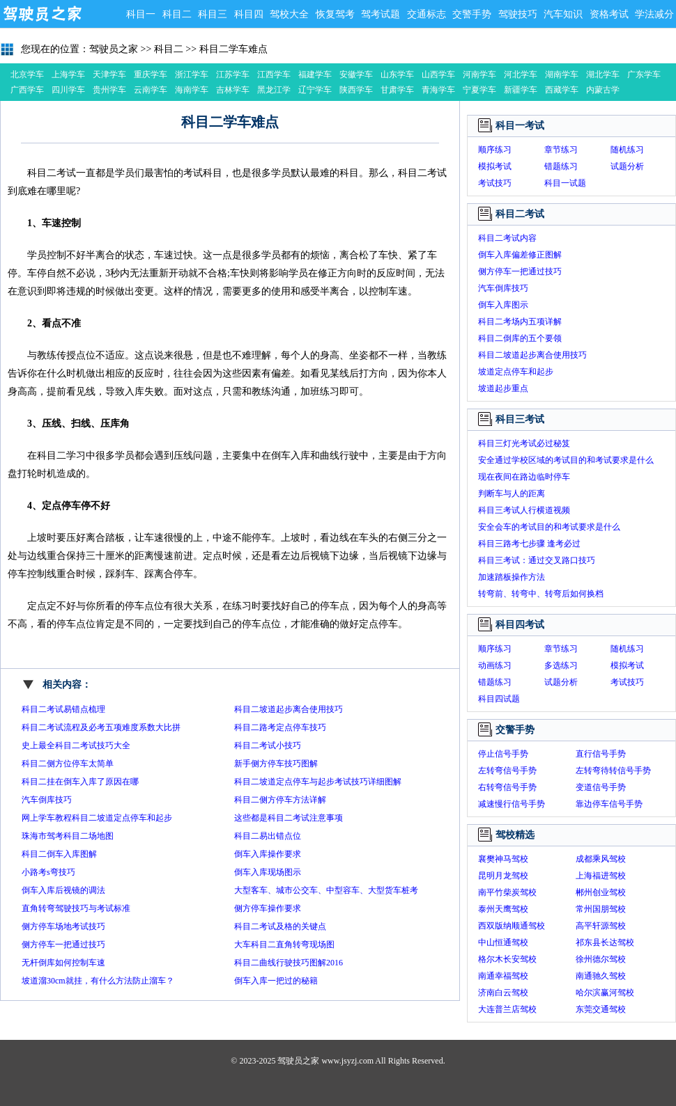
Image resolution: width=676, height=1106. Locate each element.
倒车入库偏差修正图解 (520, 255)
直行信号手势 (601, 754)
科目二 (177, 14)
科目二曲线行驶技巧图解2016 (288, 962)
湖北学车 (603, 74)
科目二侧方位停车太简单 (68, 763)
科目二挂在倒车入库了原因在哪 (80, 782)
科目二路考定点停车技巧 (280, 727)
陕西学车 (356, 90)
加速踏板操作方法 (511, 577)
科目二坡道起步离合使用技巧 (288, 709)
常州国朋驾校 (601, 909)
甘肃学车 (397, 90)
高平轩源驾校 (601, 926)
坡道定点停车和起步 (515, 372)
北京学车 (27, 74)
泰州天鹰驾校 (503, 909)
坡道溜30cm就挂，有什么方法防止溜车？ (98, 981)
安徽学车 (356, 74)
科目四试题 (499, 699)
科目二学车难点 (233, 49)
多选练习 (561, 665)
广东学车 (644, 74)
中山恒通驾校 (503, 942)
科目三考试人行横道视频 (524, 510)
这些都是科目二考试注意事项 (288, 818)
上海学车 (68, 74)
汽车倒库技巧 (47, 800)
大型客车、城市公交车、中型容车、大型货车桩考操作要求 (326, 892)
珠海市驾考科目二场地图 (68, 836)
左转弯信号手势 (507, 770)
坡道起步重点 (503, 388)
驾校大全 (289, 14)
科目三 (212, 14)
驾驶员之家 (42, 14)
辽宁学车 (315, 90)
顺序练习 (495, 150)
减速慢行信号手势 (511, 804)
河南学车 (479, 74)
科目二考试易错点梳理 (63, 709)
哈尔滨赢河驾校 (605, 992)
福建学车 (315, 74)
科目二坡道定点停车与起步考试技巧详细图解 (317, 782)
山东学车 (397, 74)
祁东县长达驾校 (605, 942)
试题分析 (627, 166)
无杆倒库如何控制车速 (63, 962)
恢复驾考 (335, 14)
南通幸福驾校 (503, 976)
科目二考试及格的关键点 (280, 926)
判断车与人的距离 (511, 493)
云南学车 (150, 90)
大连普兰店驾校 (507, 1009)
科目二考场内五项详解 (520, 321)
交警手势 (471, 14)
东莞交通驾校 (601, 1009)
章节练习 (561, 150)
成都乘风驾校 (601, 859)
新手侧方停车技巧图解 (276, 763)
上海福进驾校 (601, 875)
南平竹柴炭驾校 (507, 892)
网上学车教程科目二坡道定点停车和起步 (97, 818)
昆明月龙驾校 (503, 875)
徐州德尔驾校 (601, 959)
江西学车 (274, 74)
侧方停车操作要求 (267, 908)
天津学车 (109, 74)
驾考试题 (380, 14)
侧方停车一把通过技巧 (63, 944)
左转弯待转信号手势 (613, 770)
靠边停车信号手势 (609, 804)
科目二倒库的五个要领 (520, 338)
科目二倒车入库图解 (59, 854)
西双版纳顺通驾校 (511, 926)
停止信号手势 (503, 754)
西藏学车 (561, 90)
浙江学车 (191, 74)
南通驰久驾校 (601, 976)
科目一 (140, 14)
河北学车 (520, 74)
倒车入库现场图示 (267, 872)
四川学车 (68, 90)
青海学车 (438, 90)
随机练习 (627, 150)
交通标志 (426, 14)
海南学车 (191, 90)
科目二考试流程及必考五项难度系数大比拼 (101, 727)
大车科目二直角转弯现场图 (284, 944)
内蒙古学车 (603, 91)
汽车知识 (563, 14)
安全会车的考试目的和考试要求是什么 (549, 527)
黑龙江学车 (274, 91)
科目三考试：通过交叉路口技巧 (536, 560)
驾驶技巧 (517, 14)
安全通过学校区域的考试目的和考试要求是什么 (566, 460)
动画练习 (495, 665)
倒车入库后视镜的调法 (63, 890)
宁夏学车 (479, 90)
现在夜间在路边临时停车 (524, 477)
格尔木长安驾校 (507, 959)
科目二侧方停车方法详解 (280, 800)
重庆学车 (150, 74)
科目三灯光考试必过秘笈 (524, 443)
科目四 (248, 14)
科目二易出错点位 (267, 836)
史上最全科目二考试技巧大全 (76, 745)
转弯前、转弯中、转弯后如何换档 (541, 594)
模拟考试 (495, 166)
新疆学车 (520, 90)
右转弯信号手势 (507, 787)
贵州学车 (109, 90)
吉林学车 (232, 90)
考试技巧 (495, 183)
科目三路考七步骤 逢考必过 (529, 543)
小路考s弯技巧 (48, 872)
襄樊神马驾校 (503, 859)
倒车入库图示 (503, 305)
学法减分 (654, 14)
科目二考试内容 (507, 238)
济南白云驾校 (503, 992)
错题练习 (561, 166)
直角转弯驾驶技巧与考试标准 (76, 908)
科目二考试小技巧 (267, 745)
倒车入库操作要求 (267, 854)
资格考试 (609, 14)
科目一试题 (565, 183)
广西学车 (27, 90)
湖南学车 (561, 74)
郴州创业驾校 (601, 892)
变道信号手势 (601, 787)
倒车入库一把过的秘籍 (276, 981)
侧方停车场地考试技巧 (63, 926)
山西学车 (438, 74)
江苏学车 (232, 74)
